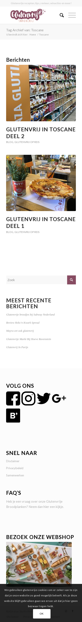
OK (42, 613)
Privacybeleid (14, 468)
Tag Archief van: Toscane (25, 30)
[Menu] (70, 15)
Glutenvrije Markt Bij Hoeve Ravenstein (28, 339)
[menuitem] (59, 15)
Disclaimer (12, 461)
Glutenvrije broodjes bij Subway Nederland (30, 314)
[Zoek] (59, 15)
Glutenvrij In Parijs (17, 347)
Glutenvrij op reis (26, 142)
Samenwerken (15, 475)
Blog (9, 142)
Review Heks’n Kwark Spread (22, 322)
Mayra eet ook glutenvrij (20, 330)
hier (46, 507)
